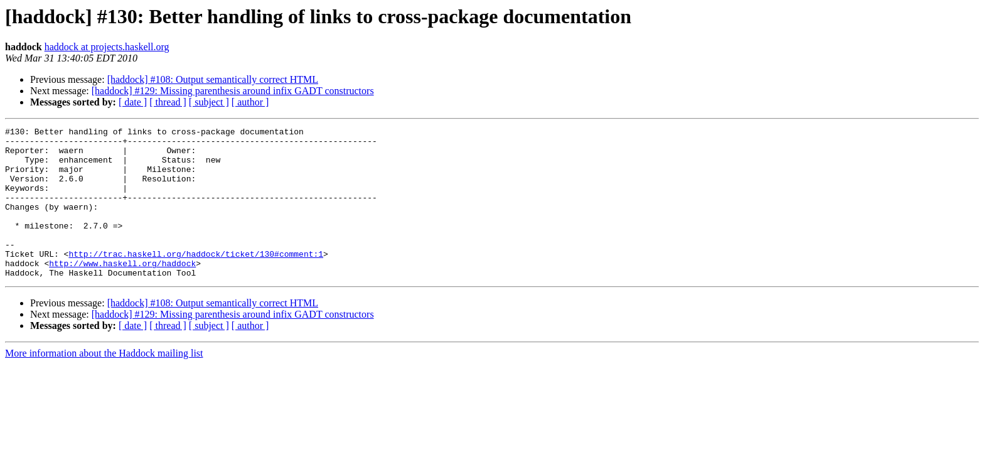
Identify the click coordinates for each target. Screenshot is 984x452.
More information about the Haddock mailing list (104, 383)
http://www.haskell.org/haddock (122, 291)
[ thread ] (167, 102)
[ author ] (250, 102)
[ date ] (133, 102)
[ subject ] (209, 102)
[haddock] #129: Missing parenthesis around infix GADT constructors (233, 90)
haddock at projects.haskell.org (107, 46)
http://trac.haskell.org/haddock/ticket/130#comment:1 (195, 280)
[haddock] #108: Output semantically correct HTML (212, 79)
